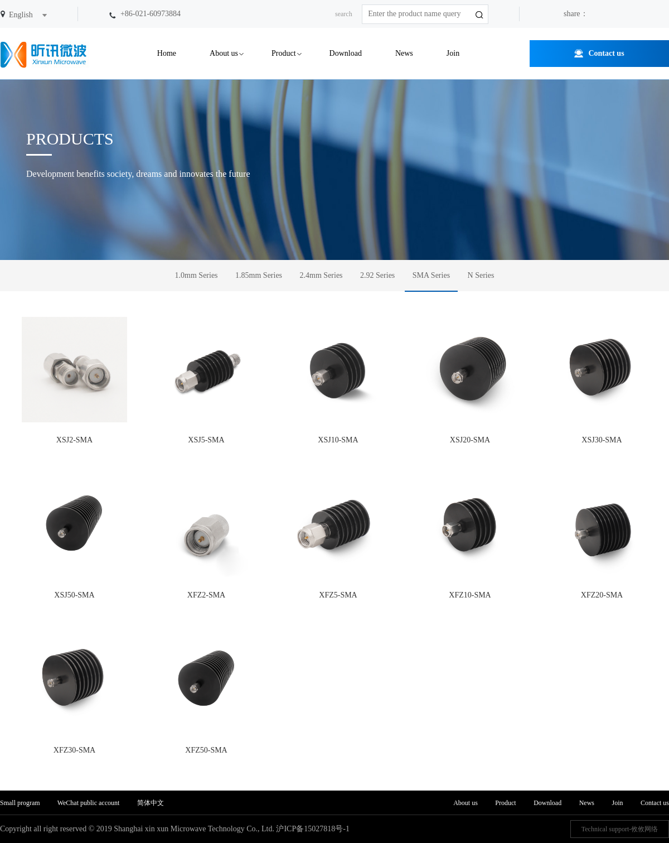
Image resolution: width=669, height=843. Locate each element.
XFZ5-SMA (338, 535)
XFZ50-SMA (206, 690)
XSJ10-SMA (338, 380)
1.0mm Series (196, 275)
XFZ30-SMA (74, 690)
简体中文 (150, 803)
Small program (21, 803)
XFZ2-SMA (206, 535)
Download (345, 53)
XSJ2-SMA (74, 380)
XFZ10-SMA (470, 535)
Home (166, 53)
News (404, 53)
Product (284, 53)
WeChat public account (88, 803)
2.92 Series (377, 275)
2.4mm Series (321, 275)
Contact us (606, 53)
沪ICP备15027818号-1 (312, 829)
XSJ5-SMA (206, 380)
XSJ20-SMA (470, 380)
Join (453, 53)
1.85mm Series (258, 275)
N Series (481, 275)
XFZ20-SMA (602, 535)
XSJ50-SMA (74, 535)
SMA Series (431, 275)
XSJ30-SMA (602, 380)
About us (224, 53)
